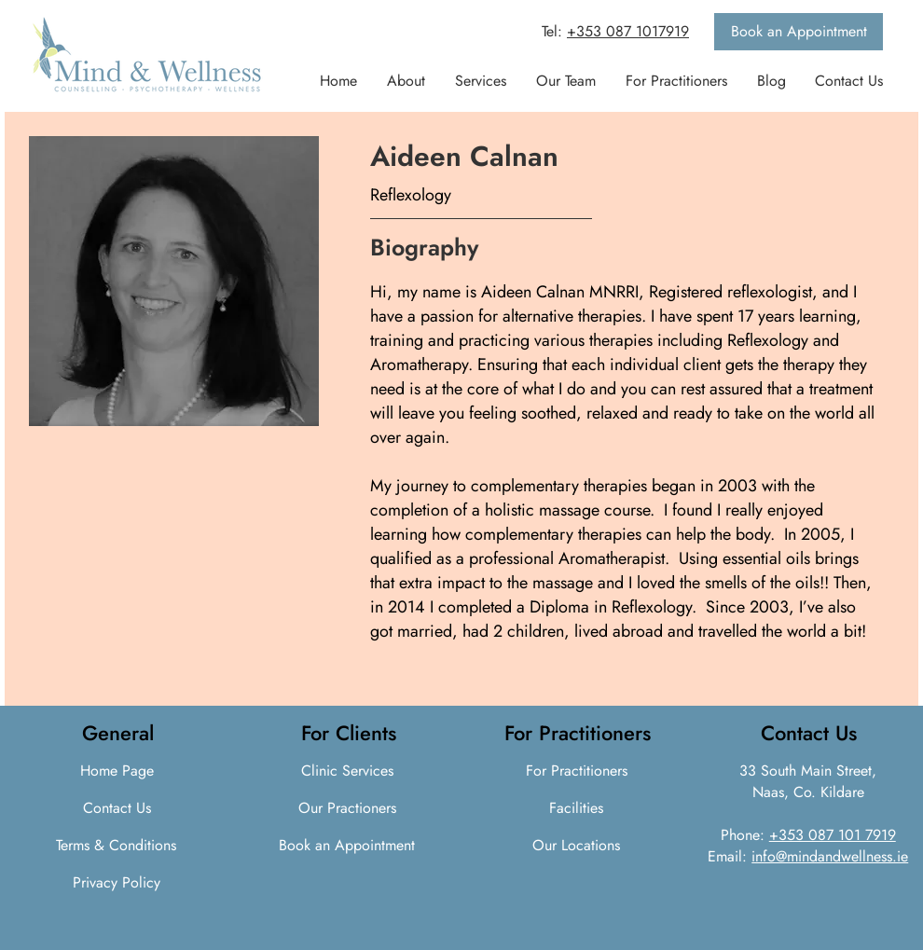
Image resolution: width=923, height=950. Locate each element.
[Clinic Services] (348, 771)
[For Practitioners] (576, 771)
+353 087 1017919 (628, 31)
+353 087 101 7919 (832, 835)
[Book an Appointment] (798, 31)
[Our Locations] (576, 845)
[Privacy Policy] (116, 883)
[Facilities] (576, 808)
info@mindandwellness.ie (829, 856)
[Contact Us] (116, 808)
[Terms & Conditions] (116, 845)
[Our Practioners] (348, 808)
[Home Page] (116, 771)
